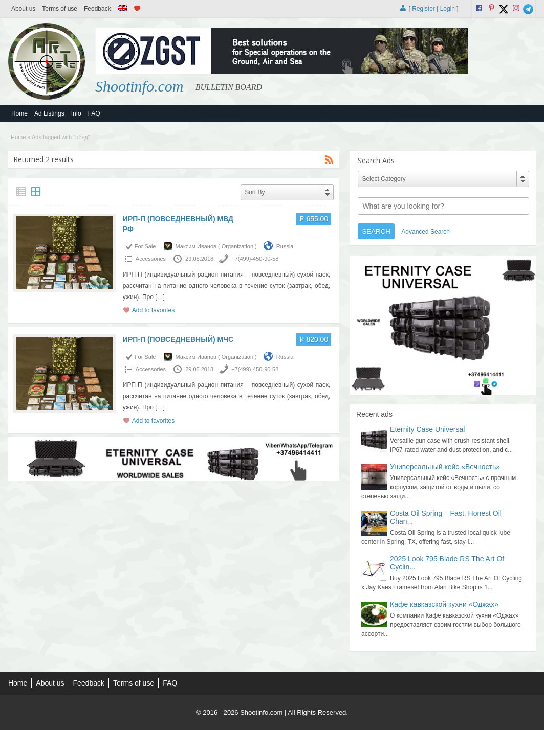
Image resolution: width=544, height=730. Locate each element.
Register (423, 8)
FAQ (94, 113)
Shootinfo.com (139, 86)
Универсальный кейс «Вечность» (445, 467)
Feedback (97, 8)
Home (19, 113)
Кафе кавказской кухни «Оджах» (444, 604)
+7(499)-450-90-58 (254, 259)
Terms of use (59, 8)
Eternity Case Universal (427, 429)
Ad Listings (49, 113)
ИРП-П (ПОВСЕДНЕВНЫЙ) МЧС (178, 339)
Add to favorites (153, 310)
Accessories (151, 259)
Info (76, 113)
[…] (160, 297)
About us (23, 8)
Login (447, 8)
